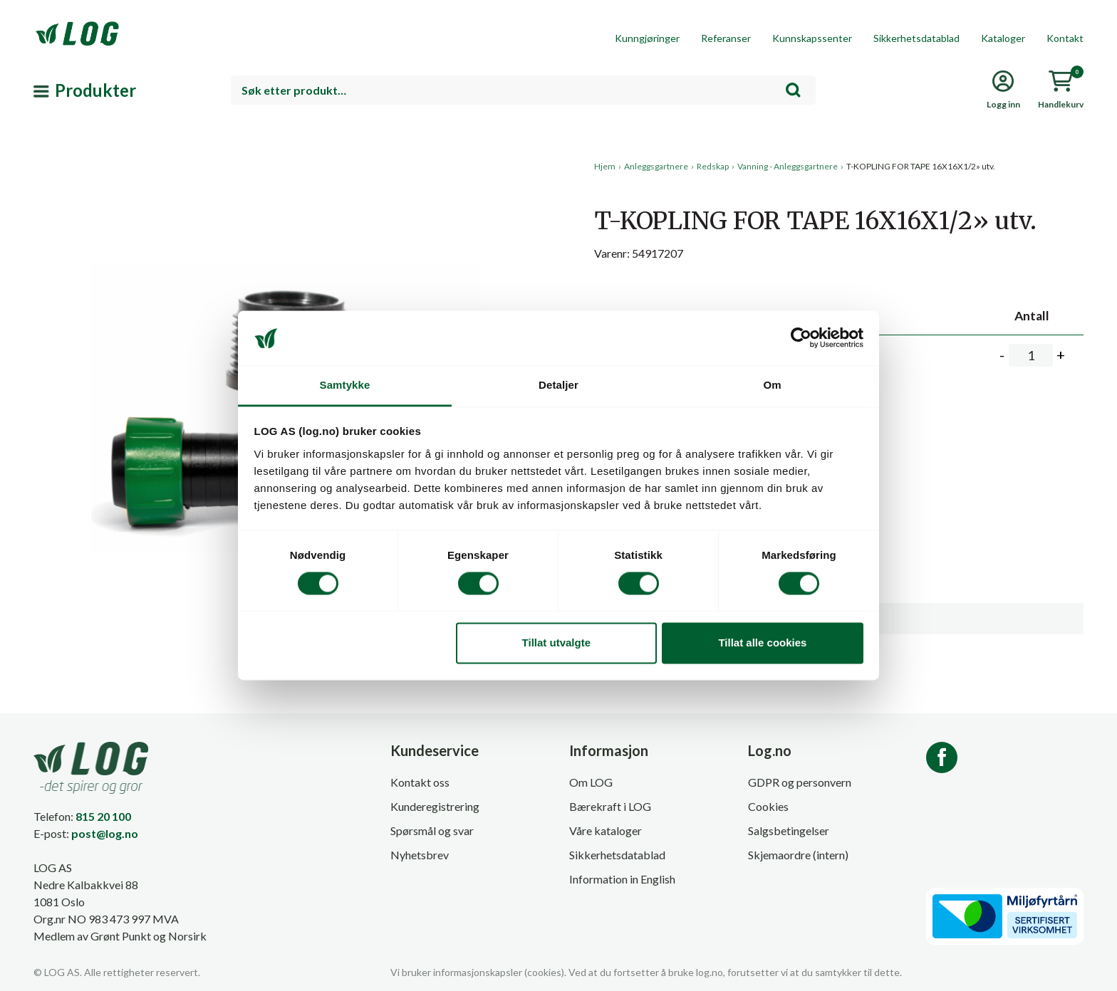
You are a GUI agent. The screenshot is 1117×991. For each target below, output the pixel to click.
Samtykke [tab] (345, 385)
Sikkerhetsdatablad (916, 38)
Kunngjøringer (647, 38)
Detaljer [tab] (558, 385)
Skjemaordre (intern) (798, 854)
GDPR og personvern (799, 782)
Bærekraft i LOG (610, 806)
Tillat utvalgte (556, 642)
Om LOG (591, 782)
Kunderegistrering (434, 806)
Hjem (604, 166)
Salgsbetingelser (788, 830)
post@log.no (104, 833)
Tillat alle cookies (762, 642)
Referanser (726, 38)
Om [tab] (772, 385)
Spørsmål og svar (432, 830)
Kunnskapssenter (812, 38)
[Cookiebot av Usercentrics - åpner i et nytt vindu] (801, 338)
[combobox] (523, 90)
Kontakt (1065, 38)
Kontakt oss (420, 782)
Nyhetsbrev (419, 854)
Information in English (622, 879)
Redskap (713, 166)
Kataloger (1003, 38)
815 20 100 (103, 816)
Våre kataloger (605, 830)
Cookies (768, 806)
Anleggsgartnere (656, 166)
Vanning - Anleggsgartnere (787, 166)
